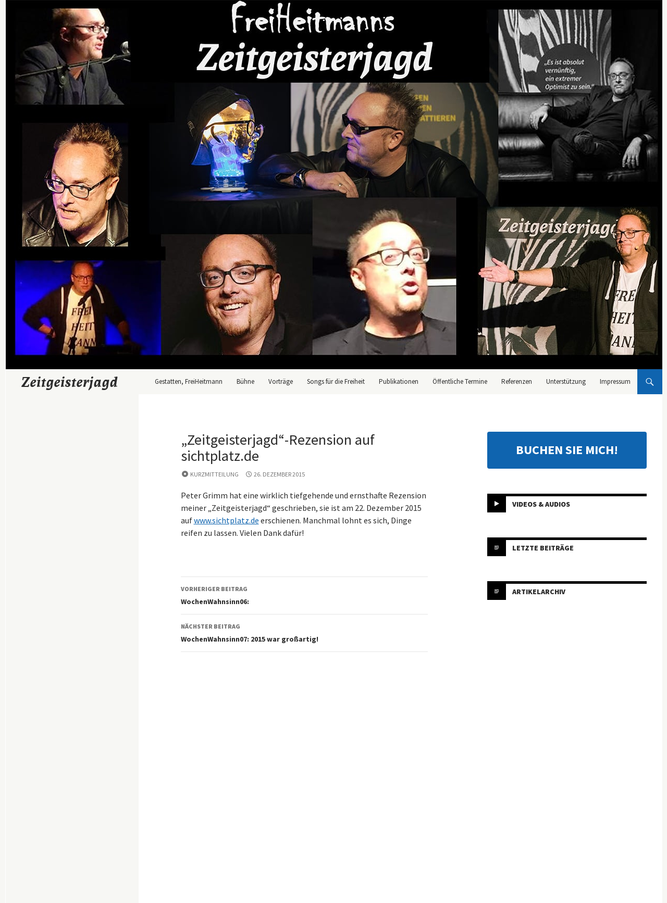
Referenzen (516, 381)
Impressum (615, 381)
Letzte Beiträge (543, 548)
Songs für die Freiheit (336, 381)
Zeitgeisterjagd (69, 381)
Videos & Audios (541, 504)
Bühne (245, 381)
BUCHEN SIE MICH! (567, 450)
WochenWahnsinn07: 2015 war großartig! (304, 632)
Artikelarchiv (538, 591)
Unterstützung (566, 381)
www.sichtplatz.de (226, 520)
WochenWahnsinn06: (304, 594)
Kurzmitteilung (214, 474)
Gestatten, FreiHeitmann (189, 381)
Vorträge (280, 381)
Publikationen (398, 381)
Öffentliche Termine (460, 381)
